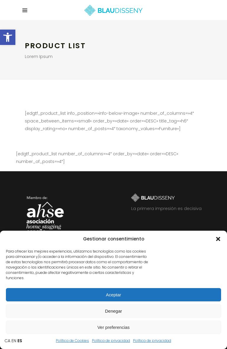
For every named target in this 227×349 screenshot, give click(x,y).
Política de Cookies (72, 340)
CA (7, 341)
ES (19, 341)
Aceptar (113, 294)
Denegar (113, 311)
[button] (7, 37)
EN (14, 341)
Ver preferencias (113, 327)
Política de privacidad (111, 340)
